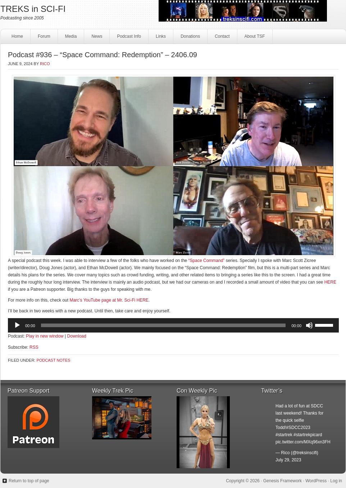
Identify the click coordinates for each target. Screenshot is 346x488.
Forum (44, 36)
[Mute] (309, 325)
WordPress (316, 480)
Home (17, 36)
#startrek (284, 434)
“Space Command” (206, 260)
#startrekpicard (307, 434)
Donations (189, 38)
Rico (45, 64)
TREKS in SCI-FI (32, 9)
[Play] (17, 325)
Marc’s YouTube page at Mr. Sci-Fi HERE (108, 300)
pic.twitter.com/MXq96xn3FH (303, 441)
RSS (33, 347)
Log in (336, 480)
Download (76, 336)
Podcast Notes (53, 360)
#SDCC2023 (298, 427)
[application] (173, 325)
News (96, 36)
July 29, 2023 (288, 459)
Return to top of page (29, 480)
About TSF (255, 36)
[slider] (163, 325)
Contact (221, 38)
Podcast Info (128, 38)
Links (160, 38)
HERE (330, 282)
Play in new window (45, 336)
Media (70, 38)
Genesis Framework (282, 480)
